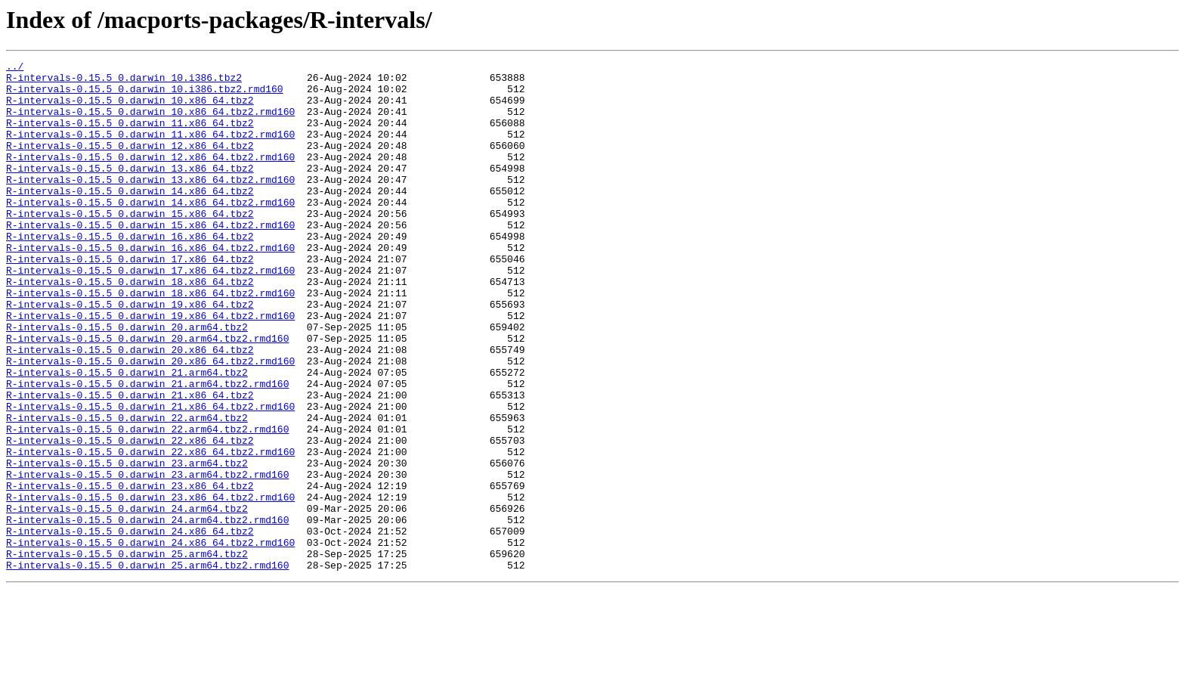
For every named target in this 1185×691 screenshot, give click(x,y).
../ (14, 68)
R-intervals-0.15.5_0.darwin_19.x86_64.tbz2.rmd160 (150, 367)
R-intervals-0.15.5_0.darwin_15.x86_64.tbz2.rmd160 (150, 258)
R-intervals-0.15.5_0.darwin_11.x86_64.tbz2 (130, 136)
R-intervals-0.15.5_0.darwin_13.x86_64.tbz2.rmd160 (150, 204)
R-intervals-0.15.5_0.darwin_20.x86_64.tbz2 (130, 408)
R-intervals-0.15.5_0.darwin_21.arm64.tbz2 (127, 435)
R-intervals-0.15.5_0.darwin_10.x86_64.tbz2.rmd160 (150, 122)
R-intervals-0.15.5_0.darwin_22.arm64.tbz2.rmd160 (147, 503)
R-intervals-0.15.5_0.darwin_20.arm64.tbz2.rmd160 (147, 394)
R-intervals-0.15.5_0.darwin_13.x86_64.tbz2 (130, 190)
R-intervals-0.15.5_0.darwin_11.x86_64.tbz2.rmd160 (150, 149)
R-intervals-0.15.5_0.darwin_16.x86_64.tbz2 (130, 272)
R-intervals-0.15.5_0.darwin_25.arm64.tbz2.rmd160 (147, 667)
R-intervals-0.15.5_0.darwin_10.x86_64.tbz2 (130, 109)
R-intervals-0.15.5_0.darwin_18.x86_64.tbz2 (130, 326)
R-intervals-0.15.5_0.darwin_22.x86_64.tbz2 (130, 517)
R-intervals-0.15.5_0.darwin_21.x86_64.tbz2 (130, 462)
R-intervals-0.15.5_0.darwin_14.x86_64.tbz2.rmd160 (150, 231)
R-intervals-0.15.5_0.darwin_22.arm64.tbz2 (127, 490)
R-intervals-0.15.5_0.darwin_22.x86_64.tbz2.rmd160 (150, 531)
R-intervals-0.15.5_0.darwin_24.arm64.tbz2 (127, 599)
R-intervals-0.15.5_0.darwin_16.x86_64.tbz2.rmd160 (150, 286)
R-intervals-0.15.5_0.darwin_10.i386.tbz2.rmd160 (144, 95)
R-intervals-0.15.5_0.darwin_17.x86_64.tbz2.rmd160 (150, 313)
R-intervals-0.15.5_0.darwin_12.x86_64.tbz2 (130, 163)
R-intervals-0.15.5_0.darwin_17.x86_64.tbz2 (130, 299)
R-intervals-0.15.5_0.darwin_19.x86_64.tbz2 (130, 354)
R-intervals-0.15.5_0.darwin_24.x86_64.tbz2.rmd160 (150, 639)
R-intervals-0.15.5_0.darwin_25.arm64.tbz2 (127, 653)
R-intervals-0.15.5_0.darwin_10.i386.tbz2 (124, 81)
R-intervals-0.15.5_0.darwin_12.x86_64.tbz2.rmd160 (150, 177)
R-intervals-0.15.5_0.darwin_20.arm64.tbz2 (127, 381)
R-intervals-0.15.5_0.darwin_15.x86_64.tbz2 (130, 245)
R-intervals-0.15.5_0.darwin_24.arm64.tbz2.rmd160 (147, 612)
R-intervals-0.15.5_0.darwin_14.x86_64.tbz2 (130, 218)
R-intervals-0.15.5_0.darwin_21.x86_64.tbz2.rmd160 (150, 476)
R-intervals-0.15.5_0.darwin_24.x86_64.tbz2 (130, 626)
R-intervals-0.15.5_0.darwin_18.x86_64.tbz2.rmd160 (150, 340)
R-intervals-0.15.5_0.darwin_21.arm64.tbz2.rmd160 (147, 449)
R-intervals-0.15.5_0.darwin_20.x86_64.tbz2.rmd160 (150, 422)
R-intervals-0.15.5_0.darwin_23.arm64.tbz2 (127, 544)
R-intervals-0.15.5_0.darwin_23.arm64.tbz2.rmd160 (147, 558)
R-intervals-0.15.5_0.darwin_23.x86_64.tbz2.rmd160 (150, 585)
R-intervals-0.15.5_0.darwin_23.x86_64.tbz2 (130, 571)
